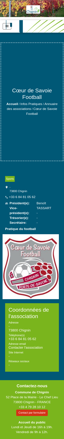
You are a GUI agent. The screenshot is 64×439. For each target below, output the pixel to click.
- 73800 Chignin (18, 189)
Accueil (12, 104)
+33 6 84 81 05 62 (22, 197)
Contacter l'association (26, 347)
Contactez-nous (32, 386)
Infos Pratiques (31, 104)
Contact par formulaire (31, 412)
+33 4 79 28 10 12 (32, 407)
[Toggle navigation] (7, 26)
